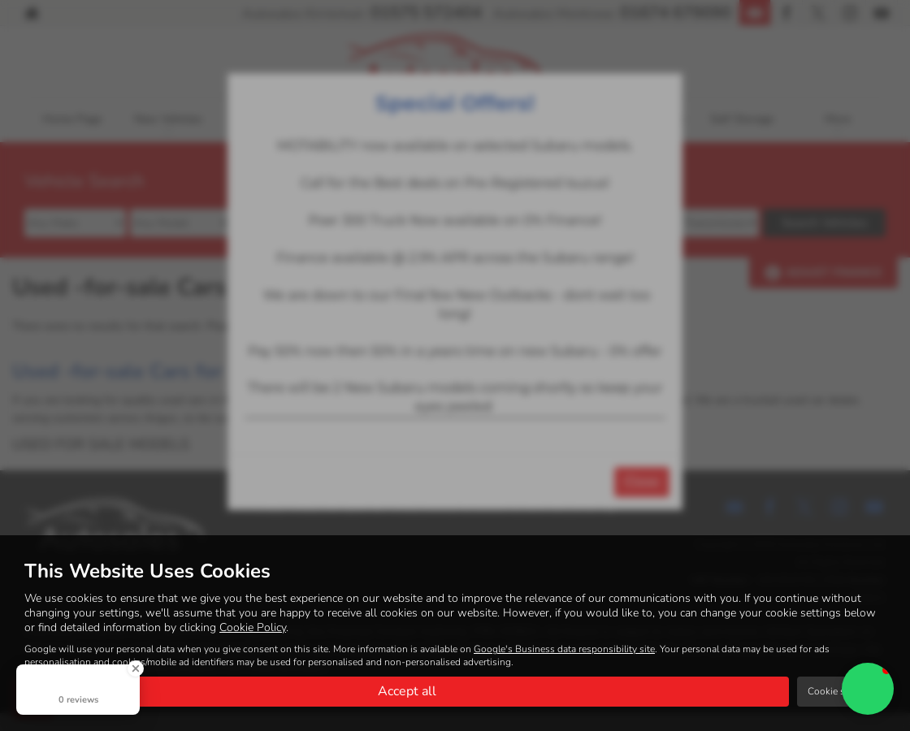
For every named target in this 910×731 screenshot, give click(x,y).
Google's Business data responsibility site (564, 648)
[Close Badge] (136, 668)
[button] (868, 689)
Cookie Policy (252, 627)
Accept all (407, 691)
